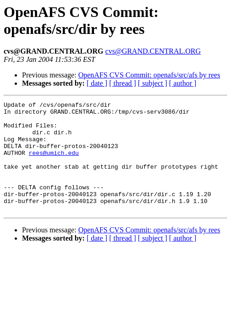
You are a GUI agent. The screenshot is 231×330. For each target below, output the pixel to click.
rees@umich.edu (54, 164)
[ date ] (97, 83)
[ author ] (183, 83)
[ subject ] (152, 83)
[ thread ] (122, 83)
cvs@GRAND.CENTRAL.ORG (153, 51)
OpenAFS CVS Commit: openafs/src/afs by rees (149, 75)
